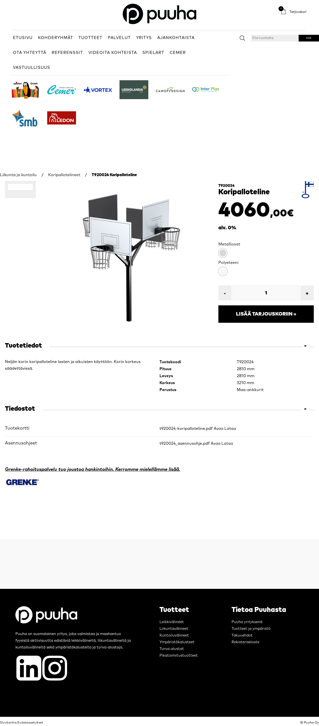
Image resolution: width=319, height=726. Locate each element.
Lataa (230, 429)
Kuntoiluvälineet (174, 635)
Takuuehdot (242, 635)
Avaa (218, 429)
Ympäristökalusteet (177, 642)
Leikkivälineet (172, 622)
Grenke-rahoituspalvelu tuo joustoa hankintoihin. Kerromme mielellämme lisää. (92, 469)
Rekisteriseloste (245, 642)
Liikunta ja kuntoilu (18, 175)
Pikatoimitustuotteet (179, 655)
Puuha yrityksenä (247, 622)
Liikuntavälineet (174, 629)
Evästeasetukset (30, 722)
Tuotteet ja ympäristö (251, 629)
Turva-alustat (172, 649)
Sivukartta (8, 722)
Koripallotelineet (64, 175)
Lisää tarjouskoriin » (266, 314)
